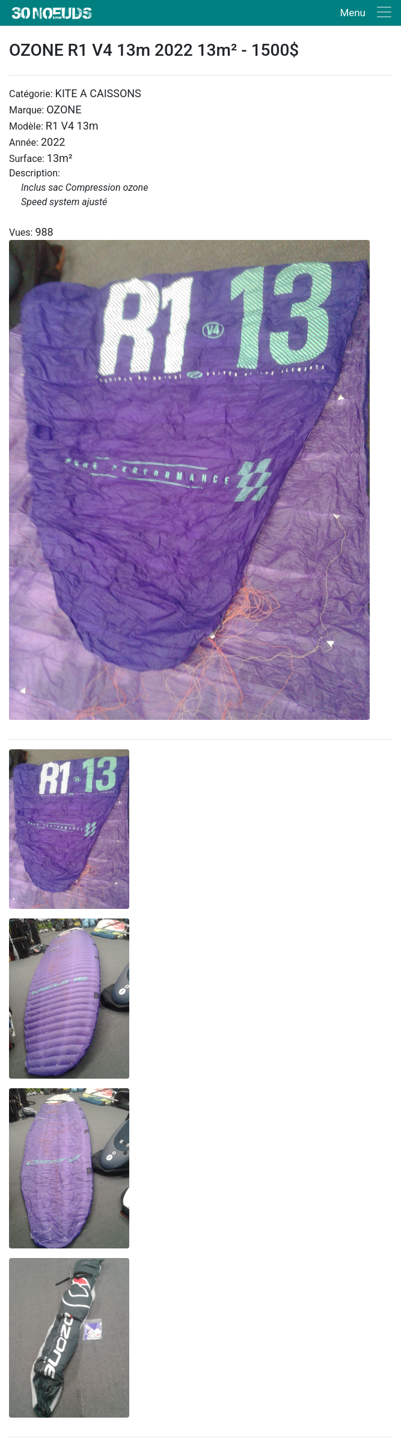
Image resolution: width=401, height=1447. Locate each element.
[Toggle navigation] (363, 13)
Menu (353, 13)
